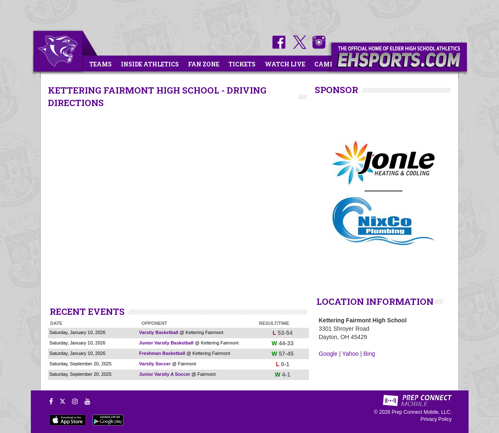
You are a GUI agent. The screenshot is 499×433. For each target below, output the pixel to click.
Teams (100, 64)
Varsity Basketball (158, 332)
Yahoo (350, 353)
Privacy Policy (436, 419)
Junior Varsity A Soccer (165, 374)
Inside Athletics (150, 64)
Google (328, 353)
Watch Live (285, 64)
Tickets (242, 64)
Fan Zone (203, 64)
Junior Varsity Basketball (166, 342)
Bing (369, 353)
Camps (326, 64)
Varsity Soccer (155, 363)
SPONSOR (336, 90)
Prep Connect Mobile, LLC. (421, 412)
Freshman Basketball (162, 353)
